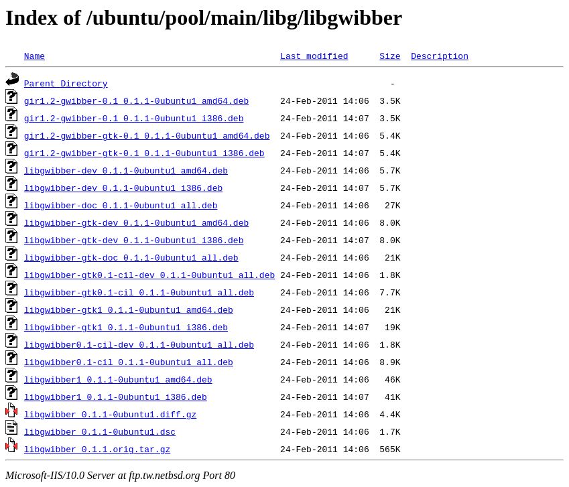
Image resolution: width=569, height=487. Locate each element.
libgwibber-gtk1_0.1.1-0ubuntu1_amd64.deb (128, 309)
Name (34, 56)
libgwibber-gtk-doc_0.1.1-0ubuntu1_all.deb (131, 257)
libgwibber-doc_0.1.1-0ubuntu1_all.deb (121, 205)
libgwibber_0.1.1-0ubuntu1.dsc (100, 431)
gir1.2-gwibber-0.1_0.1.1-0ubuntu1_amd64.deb (136, 100)
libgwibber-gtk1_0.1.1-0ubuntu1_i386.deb (126, 327)
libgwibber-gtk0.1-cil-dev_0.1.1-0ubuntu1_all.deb (149, 275)
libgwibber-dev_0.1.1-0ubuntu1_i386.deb (123, 188)
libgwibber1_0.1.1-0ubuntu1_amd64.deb (118, 379)
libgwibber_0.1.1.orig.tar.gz (97, 449)
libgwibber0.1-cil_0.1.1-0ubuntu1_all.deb (128, 362)
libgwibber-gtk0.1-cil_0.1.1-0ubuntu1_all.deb (139, 292)
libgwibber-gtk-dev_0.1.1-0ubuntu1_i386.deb (134, 240)
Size (389, 56)
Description (439, 56)
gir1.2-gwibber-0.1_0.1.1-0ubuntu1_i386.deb (134, 118)
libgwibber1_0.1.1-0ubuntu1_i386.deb (115, 397)
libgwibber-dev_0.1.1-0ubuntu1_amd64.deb (126, 170)
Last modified (314, 56)
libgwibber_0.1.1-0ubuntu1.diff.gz (110, 414)
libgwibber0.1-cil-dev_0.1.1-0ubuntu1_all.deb (139, 344)
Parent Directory (66, 83)
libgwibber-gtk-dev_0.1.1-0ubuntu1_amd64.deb (136, 222)
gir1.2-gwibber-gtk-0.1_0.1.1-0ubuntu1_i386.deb (144, 153)
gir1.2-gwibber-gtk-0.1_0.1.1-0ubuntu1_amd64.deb (147, 135)
